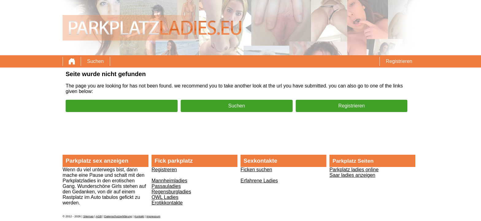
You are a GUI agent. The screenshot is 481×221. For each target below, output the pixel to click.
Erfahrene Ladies (259, 180)
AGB (99, 216)
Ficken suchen (256, 169)
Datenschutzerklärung (118, 216)
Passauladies (166, 186)
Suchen (95, 61)
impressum (153, 216)
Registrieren (399, 61)
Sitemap (88, 216)
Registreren (164, 169)
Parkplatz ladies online (354, 169)
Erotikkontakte (167, 202)
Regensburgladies (171, 191)
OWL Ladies (165, 197)
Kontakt (139, 216)
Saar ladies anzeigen (352, 175)
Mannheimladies (169, 180)
